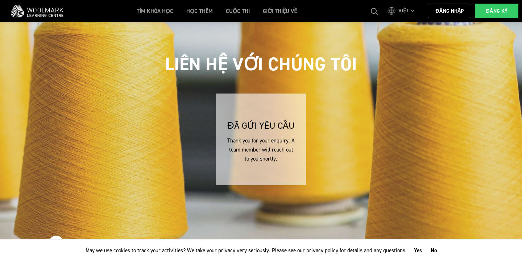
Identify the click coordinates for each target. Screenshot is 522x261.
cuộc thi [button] (238, 11)
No (434, 250)
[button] (402, 11)
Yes (418, 250)
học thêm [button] (199, 11)
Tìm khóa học (155, 11)
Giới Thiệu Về (280, 11)
